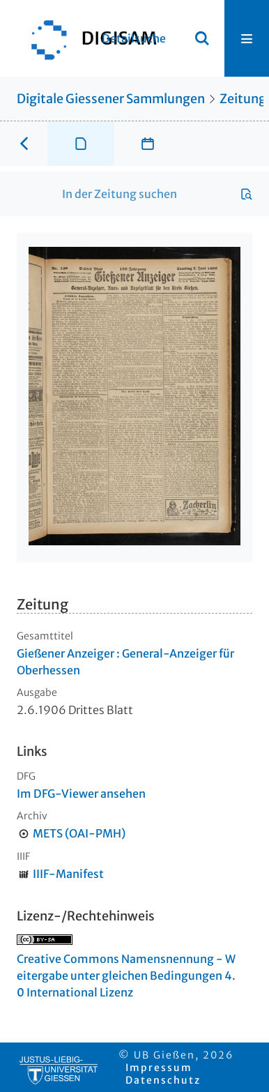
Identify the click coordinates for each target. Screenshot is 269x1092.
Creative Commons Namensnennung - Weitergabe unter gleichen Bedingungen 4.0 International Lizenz (126, 975)
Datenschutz (163, 1080)
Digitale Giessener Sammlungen (111, 99)
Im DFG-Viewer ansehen (81, 794)
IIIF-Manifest (68, 874)
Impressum (158, 1067)
